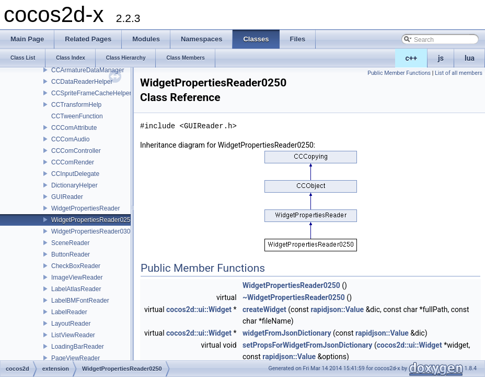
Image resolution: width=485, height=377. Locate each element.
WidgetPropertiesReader (85, 208)
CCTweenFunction (77, 116)
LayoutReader (70, 323)
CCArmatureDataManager (87, 70)
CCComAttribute (74, 127)
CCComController (76, 150)
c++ (412, 58)
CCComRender (72, 162)
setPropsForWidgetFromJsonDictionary (307, 345)
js (441, 58)
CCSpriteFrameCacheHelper (91, 93)
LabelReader (69, 312)
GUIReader (67, 197)
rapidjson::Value (337, 309)
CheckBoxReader (75, 266)
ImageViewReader (77, 277)
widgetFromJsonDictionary (287, 333)
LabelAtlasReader (76, 289)
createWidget (264, 309)
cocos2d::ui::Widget (199, 309)
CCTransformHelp (76, 104)
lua (470, 58)
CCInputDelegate (75, 174)
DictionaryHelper (74, 185)
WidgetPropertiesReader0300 (92, 231)
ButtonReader (70, 254)
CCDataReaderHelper (81, 81)
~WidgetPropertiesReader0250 (294, 297)
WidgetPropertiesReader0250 (92, 220)
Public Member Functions (399, 73)
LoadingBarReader (77, 346)
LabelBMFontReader (80, 300)
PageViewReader (75, 358)
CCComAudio (70, 139)
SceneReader (70, 243)
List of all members (458, 73)
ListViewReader (73, 335)
